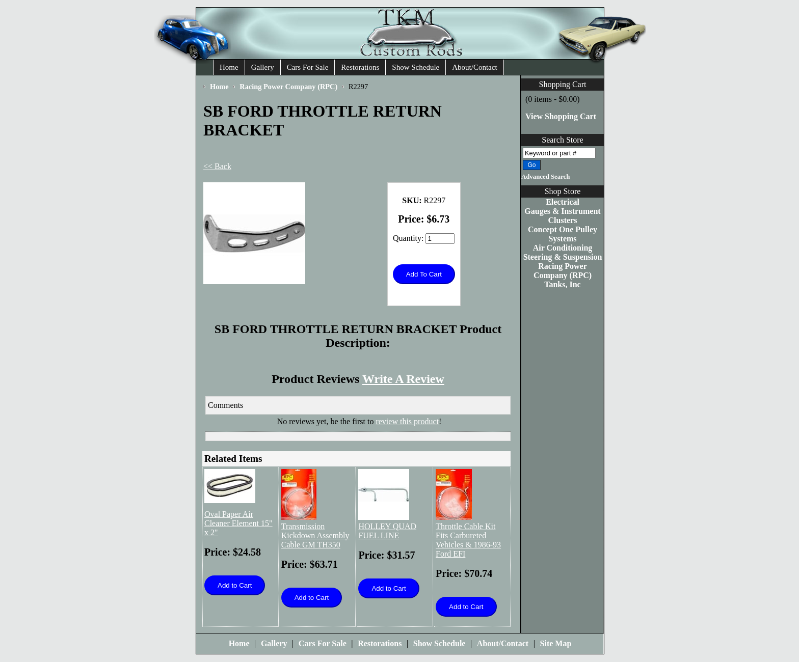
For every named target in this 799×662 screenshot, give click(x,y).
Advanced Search (545, 176)
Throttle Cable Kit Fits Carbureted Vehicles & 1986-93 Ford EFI (468, 540)
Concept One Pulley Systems (562, 234)
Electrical (562, 202)
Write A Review (403, 378)
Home (229, 67)
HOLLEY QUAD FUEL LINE (387, 531)
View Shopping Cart (560, 116)
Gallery (262, 67)
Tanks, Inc (562, 284)
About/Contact (474, 67)
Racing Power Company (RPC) (563, 271)
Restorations (360, 67)
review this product (407, 421)
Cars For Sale (308, 67)
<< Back (217, 166)
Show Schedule (415, 67)
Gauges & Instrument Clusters (562, 216)
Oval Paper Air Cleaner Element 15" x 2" (238, 523)
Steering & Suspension (562, 257)
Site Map (556, 643)
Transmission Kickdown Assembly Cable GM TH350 (315, 535)
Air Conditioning (563, 247)
